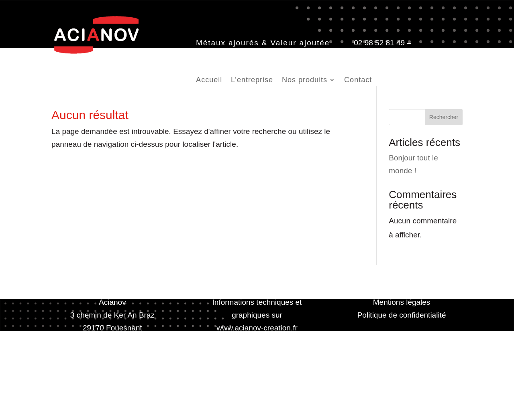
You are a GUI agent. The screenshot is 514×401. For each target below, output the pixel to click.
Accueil (209, 80)
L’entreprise (252, 80)
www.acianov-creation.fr (257, 328)
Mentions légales (401, 302)
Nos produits (304, 80)
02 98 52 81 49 (379, 42)
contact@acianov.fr (228, 55)
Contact (358, 80)
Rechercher (443, 117)
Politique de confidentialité (401, 315)
